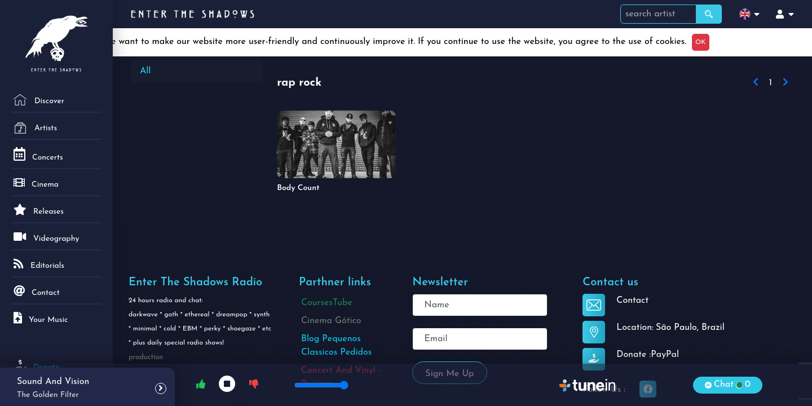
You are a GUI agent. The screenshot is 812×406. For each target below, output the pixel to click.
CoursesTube (326, 302)
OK (700, 42)
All (145, 71)
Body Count (298, 188)
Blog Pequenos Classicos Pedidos (336, 345)
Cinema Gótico (331, 320)
